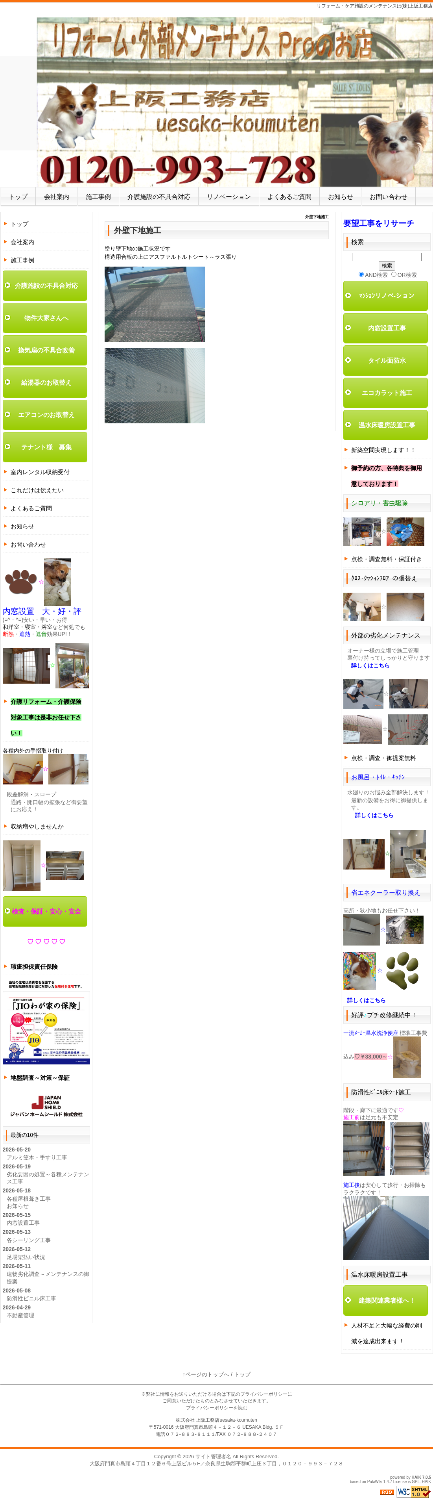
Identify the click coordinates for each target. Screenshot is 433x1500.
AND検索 (373, 275)
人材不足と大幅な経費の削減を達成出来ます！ (386, 1333)
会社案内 (56, 196)
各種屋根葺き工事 (29, 1199)
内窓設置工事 (23, 1223)
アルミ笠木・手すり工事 (37, 1157)
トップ (18, 196)
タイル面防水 (387, 360)
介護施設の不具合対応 (158, 196)
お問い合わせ (388, 196)
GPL (416, 1482)
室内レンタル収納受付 (40, 472)
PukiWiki (374, 1482)
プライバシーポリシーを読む (216, 1408)
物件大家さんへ (46, 318)
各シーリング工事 (29, 1240)
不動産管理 (20, 1315)
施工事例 (98, 196)
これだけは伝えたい (37, 490)
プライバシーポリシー (263, 1394)
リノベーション (229, 196)
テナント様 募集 (46, 447)
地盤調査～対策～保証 (40, 1077)
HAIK (416, 1477)
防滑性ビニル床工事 (31, 1298)
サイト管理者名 (213, 1456)
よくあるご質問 (289, 196)
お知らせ (340, 196)
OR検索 (404, 275)
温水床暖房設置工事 (387, 425)
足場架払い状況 (26, 1257)
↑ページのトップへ (205, 1374)
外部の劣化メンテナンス (385, 635)
